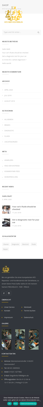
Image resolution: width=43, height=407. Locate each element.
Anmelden (8, 160)
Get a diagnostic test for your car (14, 56)
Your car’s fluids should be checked (15, 53)
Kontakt (7, 311)
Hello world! (6, 63)
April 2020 (8, 90)
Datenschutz (28, 317)
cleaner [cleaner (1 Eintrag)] (6, 244)
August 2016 (9, 101)
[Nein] (40, 401)
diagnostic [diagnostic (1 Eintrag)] (15, 244)
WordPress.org (11, 177)
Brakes (7, 125)
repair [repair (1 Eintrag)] (5, 249)
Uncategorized (10, 142)
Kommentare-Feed (12, 171)
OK (9, 403)
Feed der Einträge (12, 166)
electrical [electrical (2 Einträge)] (25, 244)
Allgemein (8, 119)
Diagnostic (9, 131)
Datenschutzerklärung (28, 403)
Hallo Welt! (6, 49)
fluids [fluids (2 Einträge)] (34, 244)
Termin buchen (29, 311)
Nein (15, 403)
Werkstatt (27, 307)
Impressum (8, 317)
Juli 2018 (7, 95)
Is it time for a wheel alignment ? (14, 60)
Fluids (7, 136)
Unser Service (9, 307)
